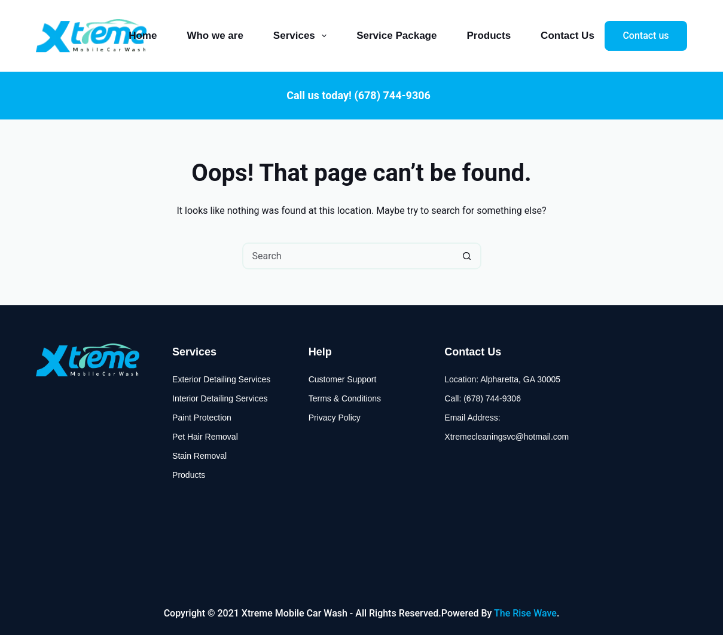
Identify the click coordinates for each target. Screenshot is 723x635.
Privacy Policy (335, 417)
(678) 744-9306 (392, 95)
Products (488, 35)
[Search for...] (348, 256)
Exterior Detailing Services (221, 379)
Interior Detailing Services (220, 398)
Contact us (646, 35)
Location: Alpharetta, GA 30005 (502, 379)
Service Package (396, 35)
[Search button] (466, 256)
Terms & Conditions (345, 398)
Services (302, 36)
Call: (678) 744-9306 (482, 398)
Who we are (215, 35)
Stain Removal (199, 456)
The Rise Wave (525, 613)
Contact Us (567, 35)
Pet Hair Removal (205, 436)
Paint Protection (201, 417)
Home (143, 35)
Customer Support (343, 379)
